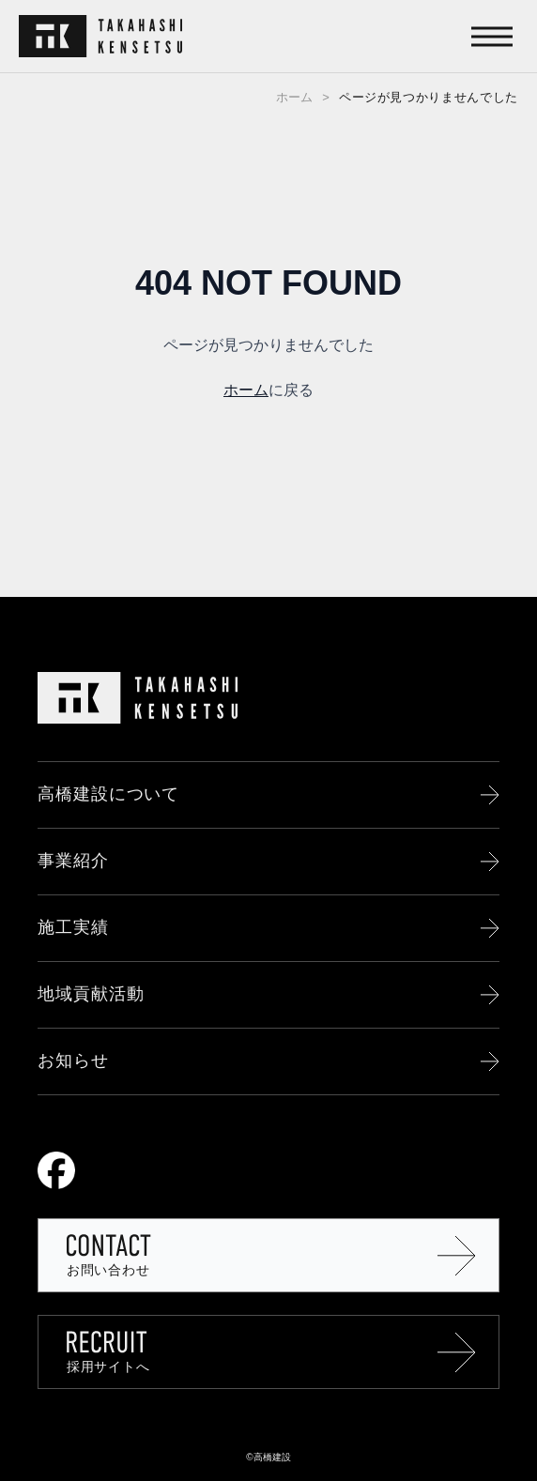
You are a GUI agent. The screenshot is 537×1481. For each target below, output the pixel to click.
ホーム (294, 97)
